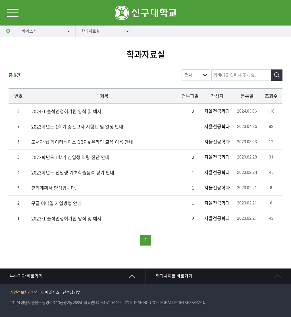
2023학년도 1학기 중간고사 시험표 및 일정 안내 (77, 126)
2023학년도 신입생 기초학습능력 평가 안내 (72, 172)
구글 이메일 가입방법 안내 (56, 203)
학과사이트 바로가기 (174, 276)
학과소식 (29, 31)
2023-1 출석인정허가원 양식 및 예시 (66, 218)
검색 (276, 75)
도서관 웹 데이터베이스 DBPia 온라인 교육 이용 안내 (82, 142)
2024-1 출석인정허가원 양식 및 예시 (66, 111)
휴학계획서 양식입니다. (53, 188)
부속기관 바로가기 (26, 276)
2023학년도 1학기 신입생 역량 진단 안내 (70, 157)
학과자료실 (90, 31)
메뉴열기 (13, 13)
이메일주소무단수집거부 (60, 292)
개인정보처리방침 (24, 292)
